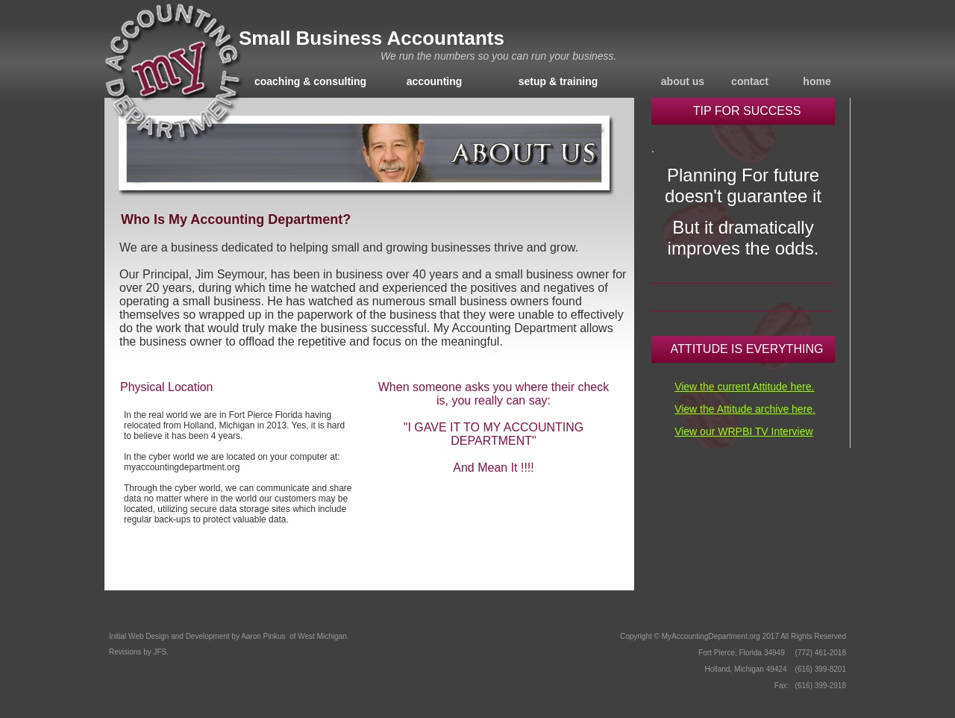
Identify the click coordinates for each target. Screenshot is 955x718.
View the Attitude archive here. (744, 409)
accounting (435, 81)
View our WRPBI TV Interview (743, 431)
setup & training (558, 81)
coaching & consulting (310, 81)
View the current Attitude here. (744, 387)
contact (749, 81)
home (816, 81)
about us (682, 81)
